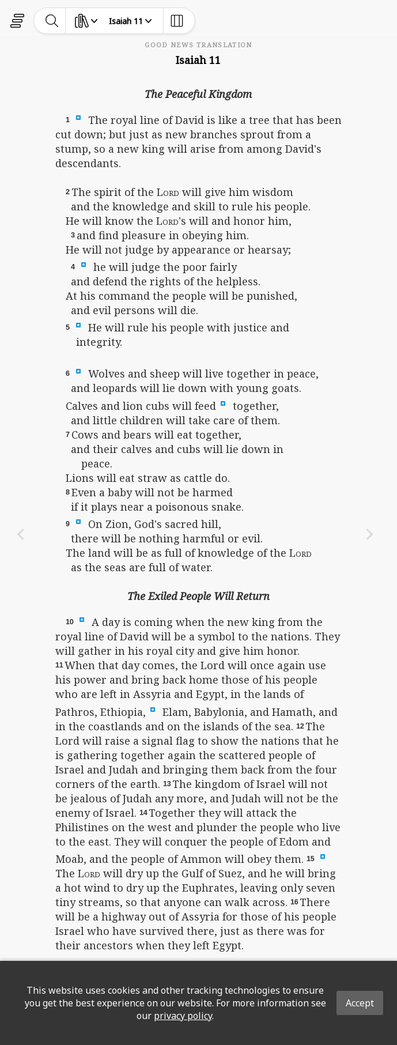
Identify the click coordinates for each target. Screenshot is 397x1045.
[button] (78, 117)
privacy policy (183, 1015)
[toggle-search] (52, 20)
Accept (360, 1003)
